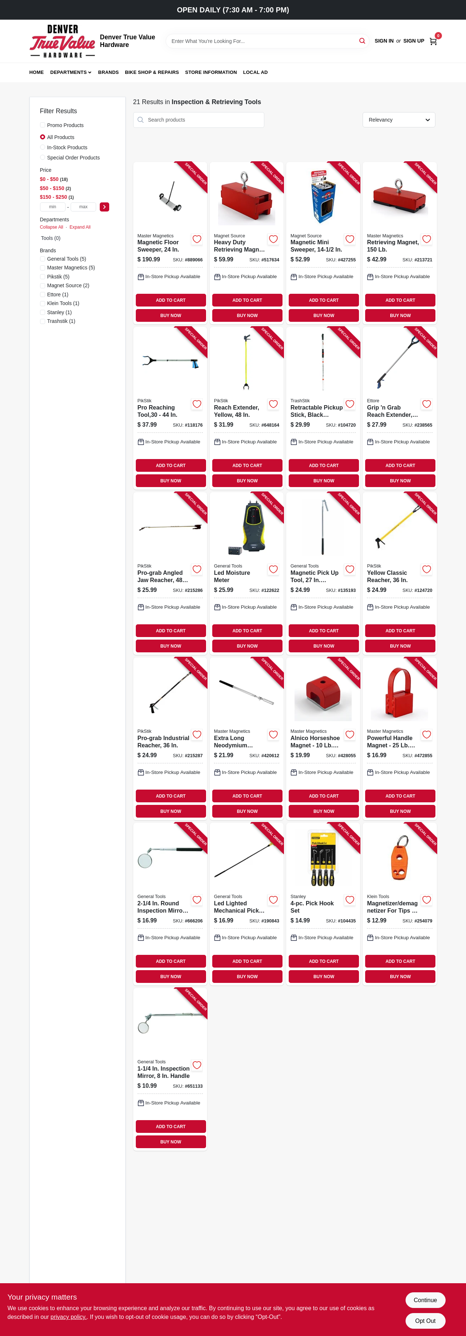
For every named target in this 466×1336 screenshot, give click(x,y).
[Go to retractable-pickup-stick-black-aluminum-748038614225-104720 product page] (323, 408)
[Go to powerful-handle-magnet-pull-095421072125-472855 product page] (400, 738)
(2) (68, 285)
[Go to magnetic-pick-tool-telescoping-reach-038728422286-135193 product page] (323, 573)
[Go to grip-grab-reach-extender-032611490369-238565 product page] (400, 408)
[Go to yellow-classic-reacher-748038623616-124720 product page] (400, 573)
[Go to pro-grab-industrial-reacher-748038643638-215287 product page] (170, 738)
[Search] (363, 41)
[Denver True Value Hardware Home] (62, 41)
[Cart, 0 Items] (433, 41)
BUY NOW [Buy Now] (170, 315)
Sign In (384, 41)
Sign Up (413, 41)
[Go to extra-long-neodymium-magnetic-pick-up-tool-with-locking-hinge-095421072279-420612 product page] (247, 738)
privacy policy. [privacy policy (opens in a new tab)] (69, 1317)
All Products (61, 137)
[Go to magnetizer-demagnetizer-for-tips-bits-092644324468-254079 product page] (400, 904)
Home (36, 72)
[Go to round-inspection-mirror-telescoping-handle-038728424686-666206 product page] (170, 904)
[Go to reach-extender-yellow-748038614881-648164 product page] (247, 408)
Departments (68, 72)
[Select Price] (104, 207)
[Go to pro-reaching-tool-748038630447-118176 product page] (170, 408)
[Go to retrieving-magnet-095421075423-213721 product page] (400, 243)
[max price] (83, 207)
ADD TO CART (171, 300)
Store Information (211, 72)
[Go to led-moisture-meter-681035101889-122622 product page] (247, 573)
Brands (108, 72)
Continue (425, 1300)
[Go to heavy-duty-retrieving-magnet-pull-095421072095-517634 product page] (247, 243)
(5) (66, 259)
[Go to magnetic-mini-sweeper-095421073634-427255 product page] (323, 243)
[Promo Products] (42, 124)
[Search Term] (268, 41)
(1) (57, 294)
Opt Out (425, 1321)
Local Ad (255, 72)
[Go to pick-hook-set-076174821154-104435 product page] (323, 904)
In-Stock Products (67, 147)
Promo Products (65, 125)
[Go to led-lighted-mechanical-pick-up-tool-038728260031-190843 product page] (247, 904)
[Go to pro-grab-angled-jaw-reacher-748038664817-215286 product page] (170, 573)
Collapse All (51, 227)
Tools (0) (51, 238)
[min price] (53, 207)
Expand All (80, 227)
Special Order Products (73, 157)
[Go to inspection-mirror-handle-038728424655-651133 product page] (170, 1069)
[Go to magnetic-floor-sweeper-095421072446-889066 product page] (170, 243)
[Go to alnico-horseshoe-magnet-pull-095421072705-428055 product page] (323, 738)
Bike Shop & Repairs (152, 72)
